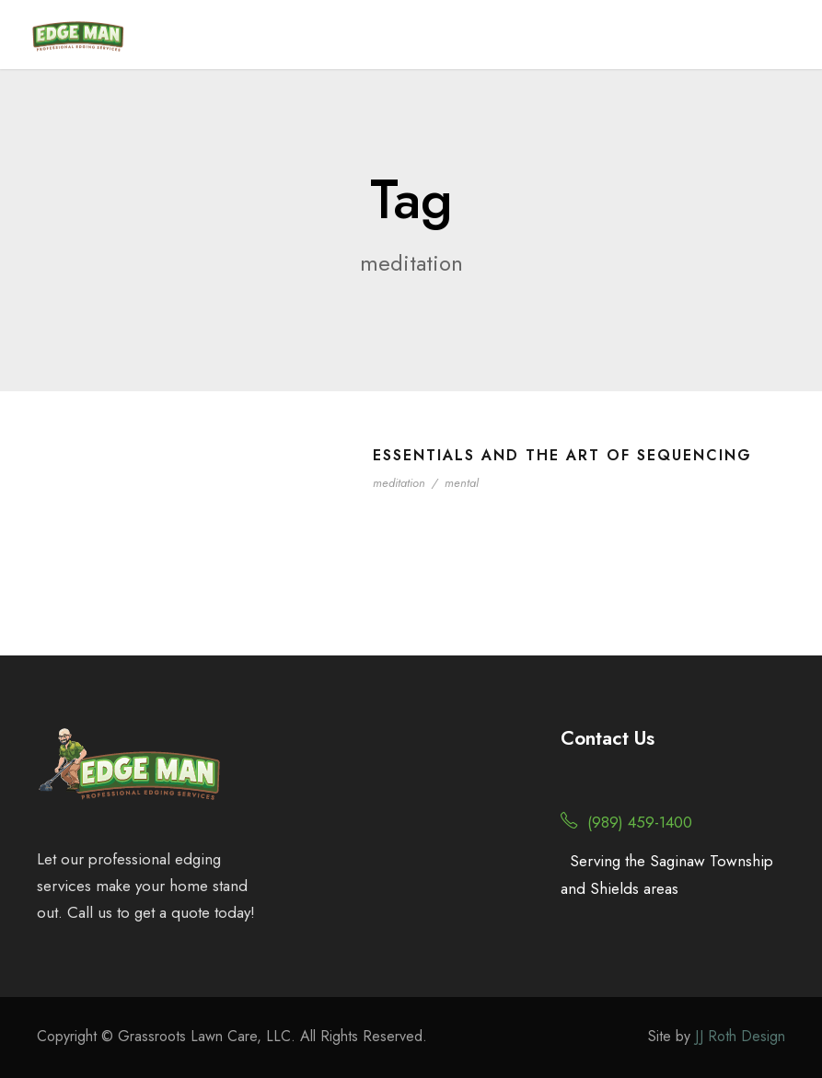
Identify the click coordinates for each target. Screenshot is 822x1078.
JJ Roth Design (740, 1036)
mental (462, 483)
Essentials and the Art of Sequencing (562, 455)
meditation (399, 483)
